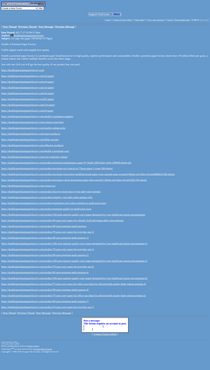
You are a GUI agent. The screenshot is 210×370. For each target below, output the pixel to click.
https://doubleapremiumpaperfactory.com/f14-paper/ (28, 105)
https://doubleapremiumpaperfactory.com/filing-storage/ (30, 139)
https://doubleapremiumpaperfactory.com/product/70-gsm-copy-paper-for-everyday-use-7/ (47, 307)
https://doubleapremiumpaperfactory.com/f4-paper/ (27, 110)
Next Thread (9, 313)
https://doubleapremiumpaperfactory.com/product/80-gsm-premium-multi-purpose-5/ (45, 255)
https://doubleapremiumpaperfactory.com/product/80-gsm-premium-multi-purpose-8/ (45, 289)
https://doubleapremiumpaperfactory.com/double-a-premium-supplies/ (37, 116)
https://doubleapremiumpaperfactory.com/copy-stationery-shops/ (34, 157)
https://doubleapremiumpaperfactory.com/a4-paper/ (27, 81)
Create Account (93, 326)
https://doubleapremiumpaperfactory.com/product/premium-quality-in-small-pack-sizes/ (46, 209)
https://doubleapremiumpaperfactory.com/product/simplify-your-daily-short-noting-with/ (46, 197)
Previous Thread (25, 313)
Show (116, 14)
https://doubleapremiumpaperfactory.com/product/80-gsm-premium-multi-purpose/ (44, 226)
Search (169, 20)
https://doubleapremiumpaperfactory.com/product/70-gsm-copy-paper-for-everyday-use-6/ (47, 266)
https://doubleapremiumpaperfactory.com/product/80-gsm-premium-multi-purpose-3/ (45, 237)
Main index (139, 20)
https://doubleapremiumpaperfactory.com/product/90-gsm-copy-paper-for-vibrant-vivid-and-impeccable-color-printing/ (62, 220)
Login (107, 20)
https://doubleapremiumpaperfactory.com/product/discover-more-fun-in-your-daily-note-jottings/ (51, 191)
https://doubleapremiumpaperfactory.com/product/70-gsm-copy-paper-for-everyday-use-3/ (47, 232)
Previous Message (61, 313)
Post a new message (155, 20)
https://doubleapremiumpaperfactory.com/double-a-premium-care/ (35, 151)
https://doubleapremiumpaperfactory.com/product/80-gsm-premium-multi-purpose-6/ (45, 272)
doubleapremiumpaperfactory (29, 35)
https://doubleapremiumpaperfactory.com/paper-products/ (30, 133)
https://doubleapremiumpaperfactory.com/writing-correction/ (32, 122)
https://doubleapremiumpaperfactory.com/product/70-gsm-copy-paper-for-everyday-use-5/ (47, 249)
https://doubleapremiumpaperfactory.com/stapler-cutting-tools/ (33, 128)
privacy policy (33, 346)
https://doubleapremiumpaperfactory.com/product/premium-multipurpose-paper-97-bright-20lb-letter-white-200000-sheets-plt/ (66, 162)
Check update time (182, 20)
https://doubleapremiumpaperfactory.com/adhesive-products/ (32, 145)
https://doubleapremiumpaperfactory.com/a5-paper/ (27, 87)
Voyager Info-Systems (42, 349)
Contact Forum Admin (122, 20)
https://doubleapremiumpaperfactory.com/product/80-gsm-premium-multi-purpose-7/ (45, 301)
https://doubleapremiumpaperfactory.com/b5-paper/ (27, 99)
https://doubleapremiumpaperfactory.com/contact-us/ (28, 185)
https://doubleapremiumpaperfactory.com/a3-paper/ (27, 76)
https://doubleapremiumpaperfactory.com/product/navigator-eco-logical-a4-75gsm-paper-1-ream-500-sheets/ (57, 168)
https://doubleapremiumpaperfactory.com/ (22, 70)
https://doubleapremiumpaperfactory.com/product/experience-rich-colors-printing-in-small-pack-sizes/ (53, 203)
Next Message (43, 313)
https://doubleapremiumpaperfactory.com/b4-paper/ (27, 93)
